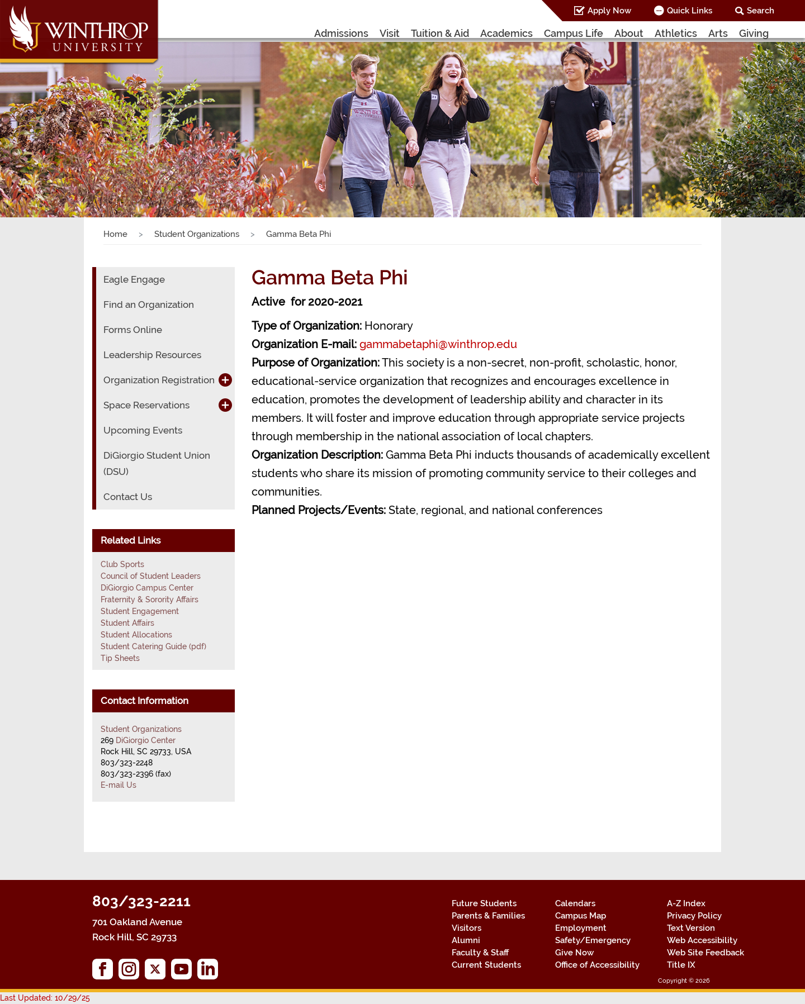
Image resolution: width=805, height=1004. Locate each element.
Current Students (486, 965)
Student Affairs (127, 622)
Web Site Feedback (705, 953)
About (628, 33)
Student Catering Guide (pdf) (153, 646)
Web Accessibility (702, 940)
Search (760, 11)
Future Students (484, 903)
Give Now (574, 953)
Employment (581, 928)
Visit (390, 33)
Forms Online (132, 329)
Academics (506, 33)
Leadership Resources (152, 354)
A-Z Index (686, 903)
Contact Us (127, 496)
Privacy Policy (694, 916)
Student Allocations (136, 634)
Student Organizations (196, 234)
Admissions (341, 33)
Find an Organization (148, 304)
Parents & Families (488, 916)
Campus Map (580, 916)
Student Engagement (140, 611)
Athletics (676, 33)
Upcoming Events (142, 430)
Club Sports (122, 564)
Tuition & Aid (440, 33)
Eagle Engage (134, 279)
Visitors (466, 928)
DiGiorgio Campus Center (147, 587)
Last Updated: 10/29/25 (45, 997)
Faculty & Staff (480, 953)
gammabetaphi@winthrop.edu (438, 344)
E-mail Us (118, 785)
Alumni (466, 940)
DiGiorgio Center (146, 740)
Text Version (691, 928)
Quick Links (689, 11)
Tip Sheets (120, 658)
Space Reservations (146, 405)
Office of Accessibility (597, 965)
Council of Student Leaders (151, 576)
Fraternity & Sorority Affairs (149, 599)
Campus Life (573, 33)
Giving (754, 33)
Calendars (575, 903)
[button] (60, 119)
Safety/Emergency (593, 940)
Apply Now (609, 11)
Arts (718, 33)
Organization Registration (159, 380)
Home (115, 234)
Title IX (681, 965)
